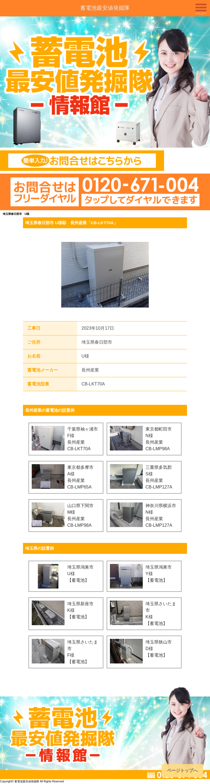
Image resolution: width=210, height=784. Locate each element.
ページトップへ (182, 770)
